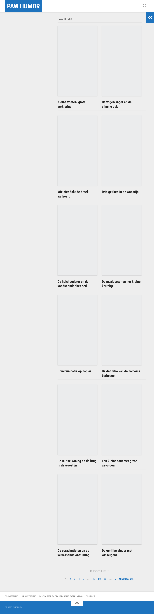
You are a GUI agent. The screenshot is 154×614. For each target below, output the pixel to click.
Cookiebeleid (11, 596)
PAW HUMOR (23, 6)
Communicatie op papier (74, 371)
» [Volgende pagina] (115, 579)
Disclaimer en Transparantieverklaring (61, 596)
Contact (90, 596)
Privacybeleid (28, 596)
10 (94, 579)
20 (99, 579)
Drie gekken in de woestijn (120, 192)
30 (105, 579)
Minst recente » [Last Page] (127, 579)
